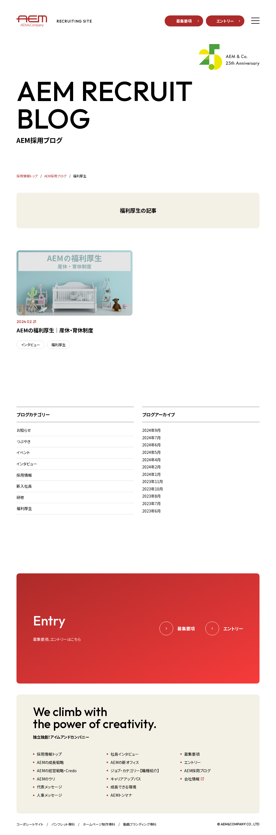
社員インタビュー (125, 754)
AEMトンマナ (121, 795)
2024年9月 (151, 430)
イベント (23, 452)
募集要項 (184, 21)
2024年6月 (151, 445)
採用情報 (24, 475)
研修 (20, 497)
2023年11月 (152, 481)
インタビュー (30, 344)
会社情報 (192, 779)
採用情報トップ (49, 754)
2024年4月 (151, 459)
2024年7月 (151, 437)
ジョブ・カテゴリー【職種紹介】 (135, 770)
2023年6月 (151, 511)
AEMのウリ (46, 779)
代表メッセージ (49, 787)
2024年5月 (151, 452)
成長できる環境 (123, 787)
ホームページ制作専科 (99, 824)
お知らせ (23, 430)
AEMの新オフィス (125, 762)
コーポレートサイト (29, 824)
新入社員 (24, 486)
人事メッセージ (49, 795)
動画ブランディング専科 (139, 824)
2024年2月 (151, 467)
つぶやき (23, 441)
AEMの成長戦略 (50, 762)
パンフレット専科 (63, 824)
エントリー (225, 21)
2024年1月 (151, 474)
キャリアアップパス (126, 779)
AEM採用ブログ (197, 770)
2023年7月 (151, 503)
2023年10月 (152, 489)
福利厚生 (58, 344)
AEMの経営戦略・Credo (57, 770)
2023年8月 (151, 496)
